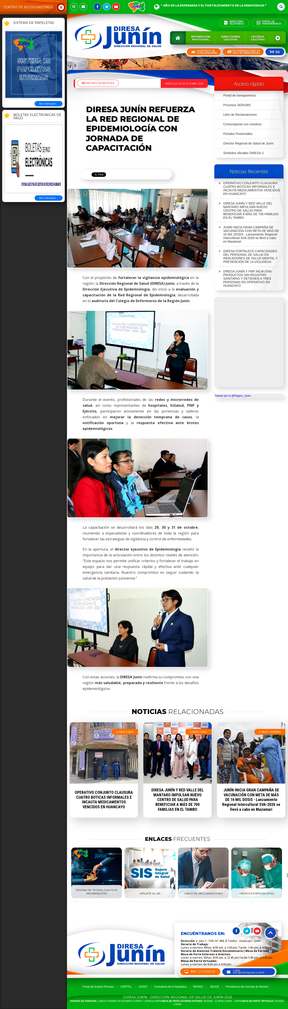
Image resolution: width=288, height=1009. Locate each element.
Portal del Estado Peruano (98, 986)
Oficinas (258, 38)
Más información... (48, 103)
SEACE (214, 986)
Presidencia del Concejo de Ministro (247, 986)
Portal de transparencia (239, 95)
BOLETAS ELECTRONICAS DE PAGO (37, 116)
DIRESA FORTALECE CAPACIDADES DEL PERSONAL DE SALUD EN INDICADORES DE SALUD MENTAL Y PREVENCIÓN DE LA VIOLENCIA (248, 256)
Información (200, 38)
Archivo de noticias (98, 83)
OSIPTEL (126, 986)
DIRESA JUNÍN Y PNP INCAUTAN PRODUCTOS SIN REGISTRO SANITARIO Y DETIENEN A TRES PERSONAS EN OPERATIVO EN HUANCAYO (245, 278)
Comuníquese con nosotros (242, 124)
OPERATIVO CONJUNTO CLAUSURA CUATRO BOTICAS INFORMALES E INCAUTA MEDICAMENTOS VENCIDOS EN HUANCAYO (249, 188)
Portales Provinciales (238, 134)
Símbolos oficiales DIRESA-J (243, 153)
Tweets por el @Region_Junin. (233, 395)
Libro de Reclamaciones (240, 114)
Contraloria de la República (170, 986)
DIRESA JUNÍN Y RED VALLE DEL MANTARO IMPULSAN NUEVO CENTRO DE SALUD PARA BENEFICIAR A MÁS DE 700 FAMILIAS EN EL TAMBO (248, 210)
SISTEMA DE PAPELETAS (33, 23)
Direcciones (230, 38)
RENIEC (198, 986)
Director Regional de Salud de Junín (248, 143)
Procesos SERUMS (236, 105)
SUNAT (143, 986)
